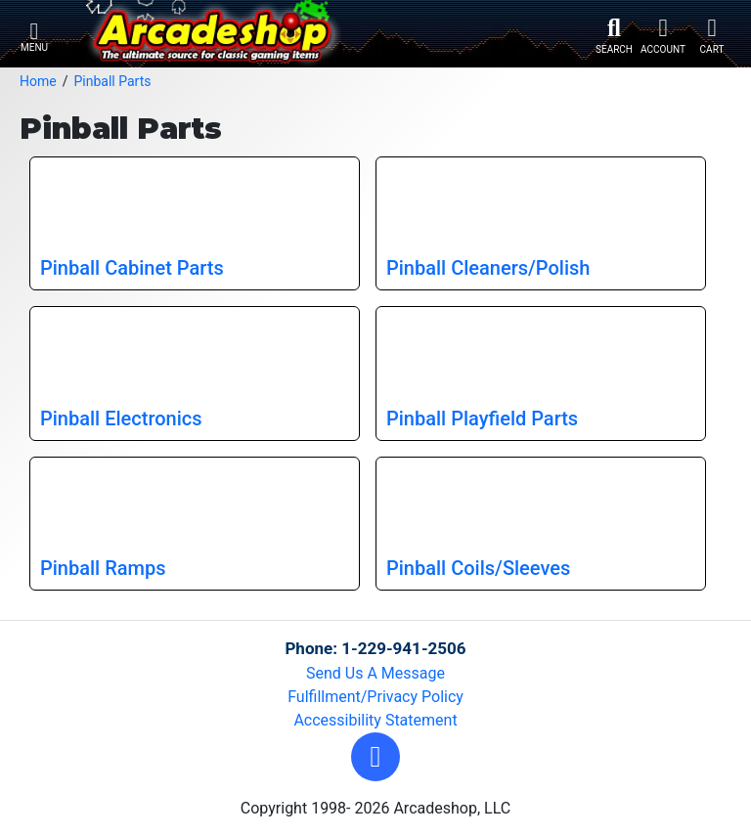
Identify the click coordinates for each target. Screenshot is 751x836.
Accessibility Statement (375, 720)
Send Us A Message (375, 673)
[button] (375, 756)
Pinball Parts (112, 81)
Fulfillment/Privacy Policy (375, 696)
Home (38, 81)
